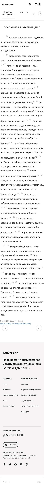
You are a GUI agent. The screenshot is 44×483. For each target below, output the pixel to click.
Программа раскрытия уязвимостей (16, 458)
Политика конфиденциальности (15, 455)
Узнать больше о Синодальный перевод (15, 323)
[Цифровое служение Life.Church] (22, 432)
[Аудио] (33, 14)
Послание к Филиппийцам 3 (8, 14)
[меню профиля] (37, 4)
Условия (33, 455)
